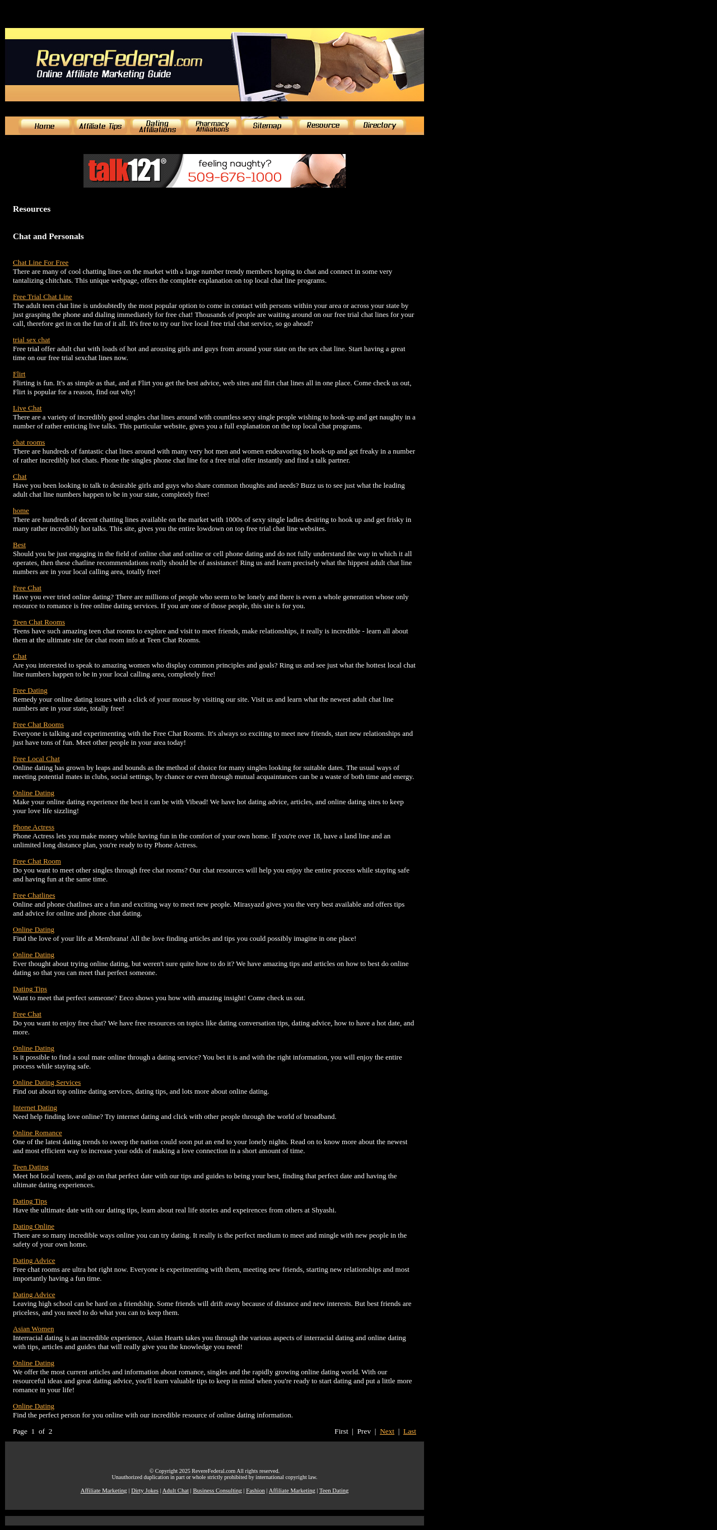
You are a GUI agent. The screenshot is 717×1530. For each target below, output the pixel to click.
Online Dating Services (47, 1082)
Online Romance (37, 1132)
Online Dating (33, 793)
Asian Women (33, 1328)
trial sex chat (31, 339)
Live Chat (27, 408)
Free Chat (27, 588)
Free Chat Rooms (38, 724)
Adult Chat (175, 1490)
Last (409, 1431)
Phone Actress (33, 827)
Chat (20, 476)
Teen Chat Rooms (39, 622)
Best (19, 544)
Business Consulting (217, 1490)
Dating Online (33, 1226)
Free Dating (30, 690)
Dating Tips (30, 989)
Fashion (255, 1490)
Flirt (19, 374)
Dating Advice (34, 1260)
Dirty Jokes (145, 1490)
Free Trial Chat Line (42, 296)
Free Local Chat (36, 758)
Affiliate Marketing (104, 1490)
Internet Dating (35, 1107)
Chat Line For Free (40, 262)
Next (387, 1431)
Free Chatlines (34, 895)
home (21, 510)
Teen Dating (31, 1167)
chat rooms (29, 442)
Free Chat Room (37, 861)
